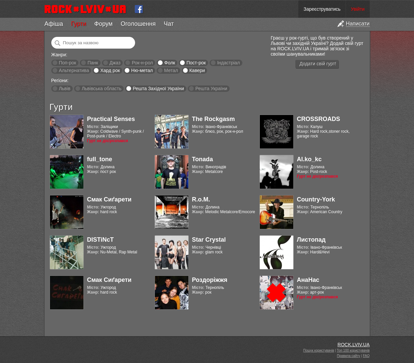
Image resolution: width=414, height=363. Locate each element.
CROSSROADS (318, 119)
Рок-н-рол (142, 62)
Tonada (202, 159)
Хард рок (110, 70)
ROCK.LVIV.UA (354, 344)
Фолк (169, 62)
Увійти (358, 9)
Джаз (114, 62)
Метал (171, 70)
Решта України (211, 88)
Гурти (78, 23)
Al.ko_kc (309, 159)
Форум (103, 23)
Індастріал (228, 62)
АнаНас (308, 280)
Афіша (54, 23)
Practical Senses (111, 119)
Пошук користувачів (318, 350)
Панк (92, 62)
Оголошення (138, 23)
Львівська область (102, 88)
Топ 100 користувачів (353, 350)
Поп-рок (67, 62)
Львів (64, 88)
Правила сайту (348, 356)
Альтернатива (74, 70)
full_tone (99, 159)
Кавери (197, 70)
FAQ (366, 356)
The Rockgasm (213, 119)
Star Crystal (209, 239)
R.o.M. (201, 199)
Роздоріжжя (210, 280)
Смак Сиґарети (109, 199)
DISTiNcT (100, 239)
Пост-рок (196, 62)
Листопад (311, 239)
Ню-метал (142, 70)
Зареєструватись (321, 9)
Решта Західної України (158, 88)
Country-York (316, 199)
